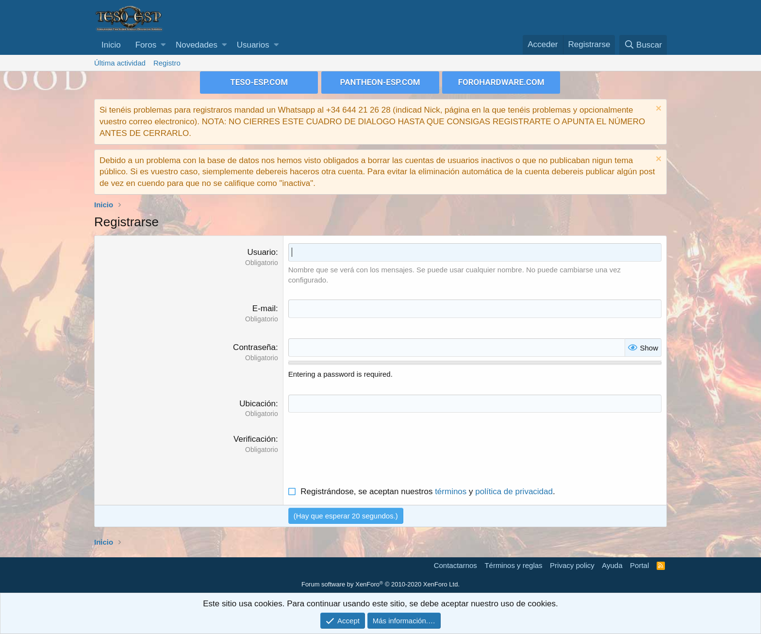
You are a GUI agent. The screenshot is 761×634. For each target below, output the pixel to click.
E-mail (264, 308)
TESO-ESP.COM (259, 82)
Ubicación (257, 403)
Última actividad (120, 63)
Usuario (261, 252)
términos (450, 491)
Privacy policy (572, 565)
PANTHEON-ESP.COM (380, 82)
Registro (167, 63)
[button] (163, 45)
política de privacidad (514, 491)
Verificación (254, 439)
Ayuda (612, 565)
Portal (639, 565)
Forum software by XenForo (380, 584)
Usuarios (253, 45)
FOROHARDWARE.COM (501, 82)
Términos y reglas (513, 565)
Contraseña (254, 347)
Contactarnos (455, 565)
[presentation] (362, 452)
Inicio (111, 45)
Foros (145, 45)
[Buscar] (643, 45)
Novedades (196, 45)
